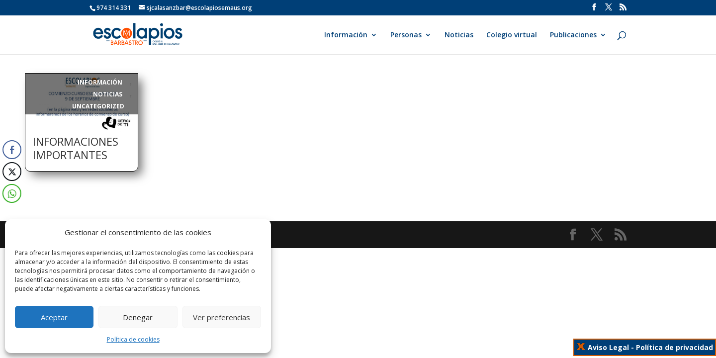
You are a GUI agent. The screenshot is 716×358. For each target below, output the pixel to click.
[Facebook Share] (11, 149)
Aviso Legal (608, 347)
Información (345, 35)
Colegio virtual (511, 35)
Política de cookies (133, 339)
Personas (406, 35)
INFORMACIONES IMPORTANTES (75, 148)
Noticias (459, 35)
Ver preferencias (221, 317)
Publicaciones (573, 35)
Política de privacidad (674, 347)
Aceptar (54, 317)
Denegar (138, 317)
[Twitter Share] (10, 171)
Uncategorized (98, 106)
